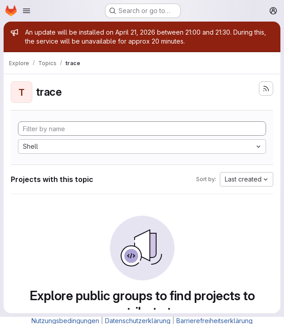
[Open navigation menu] (26, 11)
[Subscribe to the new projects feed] (266, 88)
